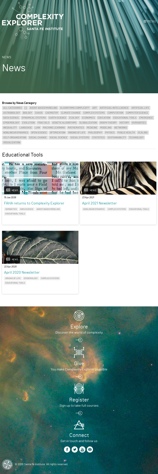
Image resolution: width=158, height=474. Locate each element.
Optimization (57, 132)
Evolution (28, 122)
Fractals (43, 122)
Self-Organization (14, 137)
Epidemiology (11, 122)
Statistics (98, 137)
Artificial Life (140, 108)
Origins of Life (76, 132)
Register (79, 400)
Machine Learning (54, 127)
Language (26, 127)
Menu (151, 21)
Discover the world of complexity (79, 332)
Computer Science (137, 113)
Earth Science (57, 118)
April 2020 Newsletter (22, 272)
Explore (79, 326)
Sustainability (117, 137)
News (6, 57)
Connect (79, 435)
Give (79, 363)
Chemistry (51, 113)
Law (37, 127)
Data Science (11, 118)
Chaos (39, 113)
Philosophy (95, 132)
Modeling (106, 127)
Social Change (38, 137)
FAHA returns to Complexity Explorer (34, 203)
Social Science (58, 137)
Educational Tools (124, 118)
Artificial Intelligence (114, 108)
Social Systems (79, 137)
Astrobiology (11, 113)
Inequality (10, 127)
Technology (136, 137)
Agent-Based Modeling (43, 108)
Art (94, 108)
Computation (115, 113)
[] (26, 108)
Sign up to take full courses (79, 405)
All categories (12, 108)
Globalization (88, 122)
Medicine (92, 127)
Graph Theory (108, 122)
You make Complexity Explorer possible (79, 369)
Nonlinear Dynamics (15, 132)
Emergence (146, 118)
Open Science (39, 132)
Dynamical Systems (34, 118)
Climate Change (70, 113)
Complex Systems (94, 113)
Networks (120, 127)
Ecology (74, 118)
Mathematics (76, 127)
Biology (27, 113)
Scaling (143, 132)
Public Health (126, 132)
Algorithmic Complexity (74, 108)
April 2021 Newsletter (99, 203)
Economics (88, 118)
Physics (110, 132)
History (124, 122)
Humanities (139, 122)
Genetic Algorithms (64, 122)
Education (104, 118)
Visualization (11, 142)
